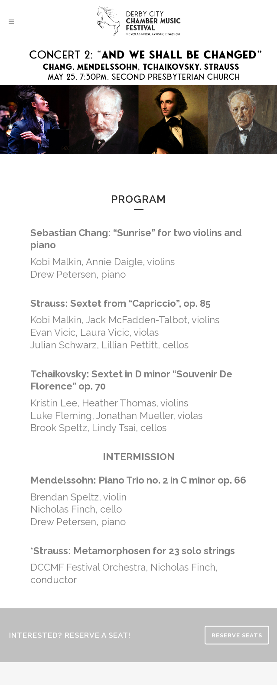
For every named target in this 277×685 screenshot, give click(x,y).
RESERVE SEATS (237, 635)
